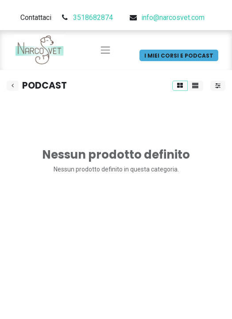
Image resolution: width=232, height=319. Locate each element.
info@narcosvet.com (173, 17)
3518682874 (93, 17)
